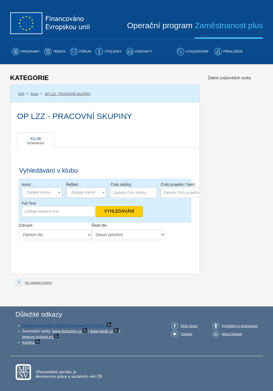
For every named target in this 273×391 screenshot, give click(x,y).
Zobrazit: (26, 225)
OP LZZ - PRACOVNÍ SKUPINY (68, 94)
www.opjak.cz (101, 331)
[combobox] (42, 192)
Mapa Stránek (232, 334)
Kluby (35, 94)
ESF (22, 94)
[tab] (35, 139)
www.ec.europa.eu (37, 337)
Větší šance (189, 326)
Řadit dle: (100, 225)
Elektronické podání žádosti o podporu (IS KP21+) (64, 325)
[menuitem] (25, 51)
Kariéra (28, 342)
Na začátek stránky (38, 283)
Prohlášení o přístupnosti (240, 326)
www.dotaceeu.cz (67, 331)
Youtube (187, 334)
